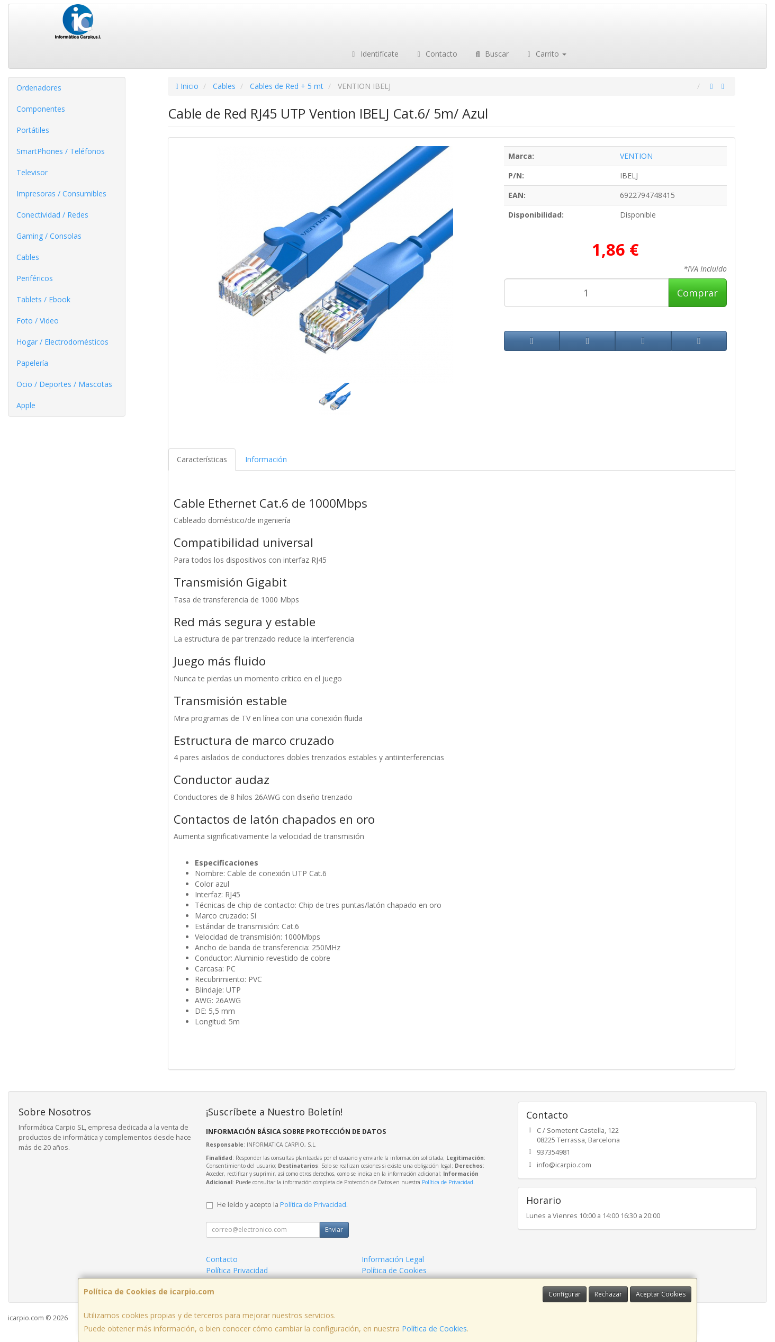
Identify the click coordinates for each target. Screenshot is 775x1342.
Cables (27, 257)
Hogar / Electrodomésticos (62, 342)
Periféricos (34, 278)
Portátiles (32, 130)
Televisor (32, 172)
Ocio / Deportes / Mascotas (64, 384)
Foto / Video (37, 321)
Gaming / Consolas (49, 236)
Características (202, 459)
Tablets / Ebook (43, 299)
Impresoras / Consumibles (61, 193)
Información (266, 459)
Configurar (564, 1294)
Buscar (491, 54)
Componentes (40, 109)
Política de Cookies (434, 1328)
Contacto (436, 54)
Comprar (697, 292)
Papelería (32, 363)
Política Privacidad (237, 1270)
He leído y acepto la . (282, 1204)
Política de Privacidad (447, 1182)
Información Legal (393, 1259)
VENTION (636, 156)
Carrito (546, 54)
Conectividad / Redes (52, 215)
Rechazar (608, 1294)
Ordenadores (38, 88)
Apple (25, 405)
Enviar (334, 1229)
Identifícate (374, 54)
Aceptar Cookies (661, 1294)
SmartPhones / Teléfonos (60, 151)
